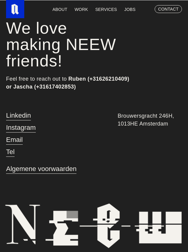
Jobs (130, 9)
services (106, 9)
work (81, 9)
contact (168, 9)
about (59, 9)
